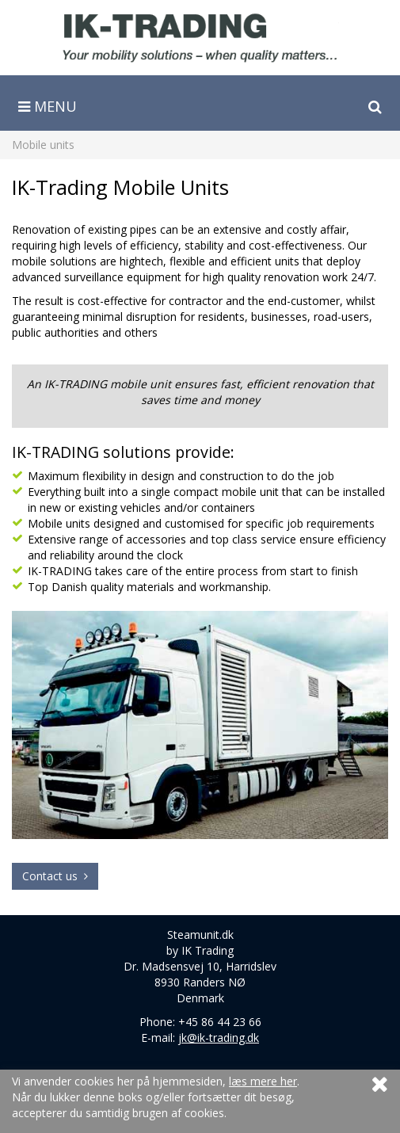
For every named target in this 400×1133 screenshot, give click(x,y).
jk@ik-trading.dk (218, 1037)
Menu (47, 106)
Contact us (55, 875)
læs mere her (263, 1081)
